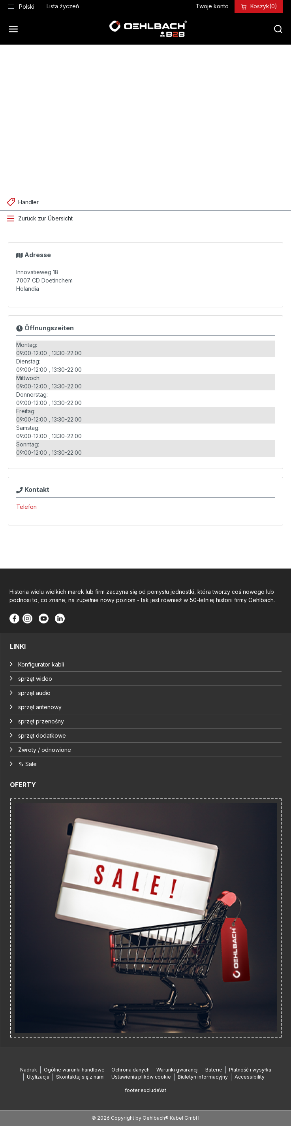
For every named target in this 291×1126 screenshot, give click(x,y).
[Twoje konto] (212, 6)
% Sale (27, 764)
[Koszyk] (263, 6)
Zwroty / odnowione (44, 749)
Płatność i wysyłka (250, 1070)
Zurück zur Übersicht (45, 218)
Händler (28, 202)
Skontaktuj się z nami (80, 1077)
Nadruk (28, 1070)
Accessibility (250, 1077)
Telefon (26, 506)
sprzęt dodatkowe (42, 735)
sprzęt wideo (35, 678)
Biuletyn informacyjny (203, 1077)
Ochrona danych (130, 1070)
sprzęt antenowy (40, 707)
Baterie (213, 1070)
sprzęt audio (34, 692)
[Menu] (15, 29)
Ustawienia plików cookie (141, 1077)
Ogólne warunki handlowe (74, 1070)
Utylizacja (38, 1077)
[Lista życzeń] (63, 6)
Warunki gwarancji (177, 1070)
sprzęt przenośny (41, 721)
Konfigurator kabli (41, 664)
